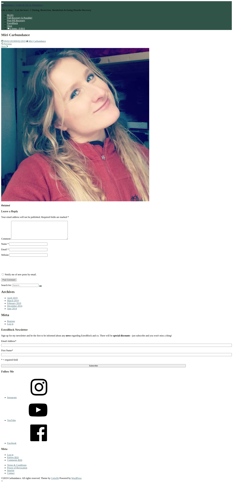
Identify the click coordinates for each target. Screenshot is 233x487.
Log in (10, 327)
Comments (14, 463)
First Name (7, 354)
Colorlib (55, 481)
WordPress (76, 481)
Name (5, 247)
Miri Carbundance (37, 41)
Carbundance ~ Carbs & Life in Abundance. (22, 5)
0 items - (16, 28)
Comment (6, 242)
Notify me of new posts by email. (21, 278)
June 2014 (12, 312)
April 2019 (12, 301)
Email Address (8, 344)
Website (5, 258)
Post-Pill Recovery (16, 20)
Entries (13, 461)
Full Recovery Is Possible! (19, 18)
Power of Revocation (17, 471)
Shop (9, 26)
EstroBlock (12, 23)
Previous (6, 44)
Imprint (10, 474)
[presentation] (23, 268)
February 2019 (14, 307)
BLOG (10, 15)
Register (11, 325)
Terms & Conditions (16, 468)
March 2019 (13, 304)
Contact (11, 476)
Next (4, 46)
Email (5, 253)
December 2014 (14, 309)
